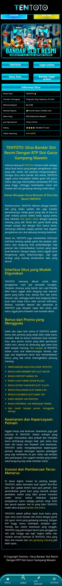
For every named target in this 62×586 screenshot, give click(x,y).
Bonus (8, 580)
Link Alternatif (38, 580)
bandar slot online (35, 507)
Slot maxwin (36, 347)
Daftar (23, 579)
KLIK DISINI (31, 133)
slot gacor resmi (29, 218)
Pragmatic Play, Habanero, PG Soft (40, 99)
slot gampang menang (41, 540)
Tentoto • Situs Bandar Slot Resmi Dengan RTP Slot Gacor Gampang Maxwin (32, 558)
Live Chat (54, 580)
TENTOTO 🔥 (31, 93)
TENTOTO (29, 165)
